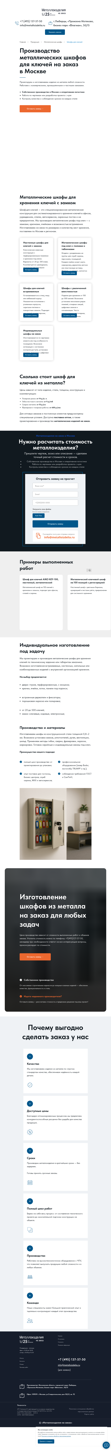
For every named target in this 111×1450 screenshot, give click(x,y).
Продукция (35, 42)
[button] (55, 32)
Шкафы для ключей (74, 42)
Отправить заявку (55, 547)
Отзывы (22, 1387)
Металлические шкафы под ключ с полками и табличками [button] (74, 246)
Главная (23, 42)
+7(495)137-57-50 (74, 961)
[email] (55, 517)
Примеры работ (24, 1390)
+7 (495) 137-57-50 (72, 1382)
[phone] (55, 526)
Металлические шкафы (53, 42)
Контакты (22, 1384)
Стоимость (60, 1365)
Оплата (22, 1381)
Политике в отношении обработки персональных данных (56, 1436)
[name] (55, 509)
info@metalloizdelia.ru (69, 1387)
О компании (61, 1362)
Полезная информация (64, 1368)
